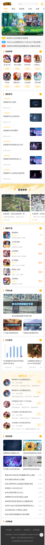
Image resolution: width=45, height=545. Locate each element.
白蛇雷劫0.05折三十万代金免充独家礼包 (22, 401)
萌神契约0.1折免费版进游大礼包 (22, 379)
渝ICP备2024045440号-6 (25, 538)
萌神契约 (15, 233)
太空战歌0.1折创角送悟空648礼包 (22, 412)
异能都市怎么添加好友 (11, 116)
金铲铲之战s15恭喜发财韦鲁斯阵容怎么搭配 (21, 506)
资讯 (13, 9)
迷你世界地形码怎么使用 (32, 453)
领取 (38, 381)
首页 (6, 9)
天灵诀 (7, 82)
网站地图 (36, 530)
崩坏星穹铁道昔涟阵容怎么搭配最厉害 (19, 501)
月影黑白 (15, 279)
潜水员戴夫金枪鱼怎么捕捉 (15, 479)
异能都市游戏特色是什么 (12, 159)
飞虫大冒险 (17, 65)
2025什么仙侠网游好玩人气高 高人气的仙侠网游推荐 (24, 42)
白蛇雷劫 (15, 251)
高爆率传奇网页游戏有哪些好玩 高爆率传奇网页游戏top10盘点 (24, 46)
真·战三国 (7, 65)
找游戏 (21, 9)
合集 (37, 9)
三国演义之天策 (38, 65)
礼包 (30, 9)
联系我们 (18, 530)
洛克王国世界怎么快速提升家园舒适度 (19, 484)
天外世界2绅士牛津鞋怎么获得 (16, 510)
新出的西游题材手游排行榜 (22, 316)
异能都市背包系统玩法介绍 (13, 145)
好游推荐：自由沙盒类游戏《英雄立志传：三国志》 (15, 214)
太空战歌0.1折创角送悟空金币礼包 (22, 423)
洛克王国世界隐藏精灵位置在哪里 (17, 514)
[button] (37, 34)
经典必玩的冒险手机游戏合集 (32, 333)
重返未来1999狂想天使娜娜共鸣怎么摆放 (20, 475)
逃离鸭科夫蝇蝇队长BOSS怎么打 (12, 453)
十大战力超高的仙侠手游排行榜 (11, 333)
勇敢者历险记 (17, 82)
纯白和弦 (27, 65)
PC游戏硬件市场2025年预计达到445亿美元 (13, 362)
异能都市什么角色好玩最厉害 (14, 173)
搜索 (36, 3)
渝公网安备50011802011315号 (22, 541)
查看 (7, 69)
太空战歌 (27, 82)
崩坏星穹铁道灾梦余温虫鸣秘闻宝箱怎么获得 (32, 469)
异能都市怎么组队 (9, 102)
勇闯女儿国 (16, 269)
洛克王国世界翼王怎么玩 (14, 492)
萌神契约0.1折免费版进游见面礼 (22, 390)
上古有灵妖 (16, 242)
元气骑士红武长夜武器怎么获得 (12, 469)
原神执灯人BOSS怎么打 (14, 488)
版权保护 (27, 530)
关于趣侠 (9, 530)
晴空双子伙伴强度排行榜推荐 (17, 38)
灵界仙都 (38, 82)
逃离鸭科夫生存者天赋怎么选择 (16, 497)
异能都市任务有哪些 (10, 130)
